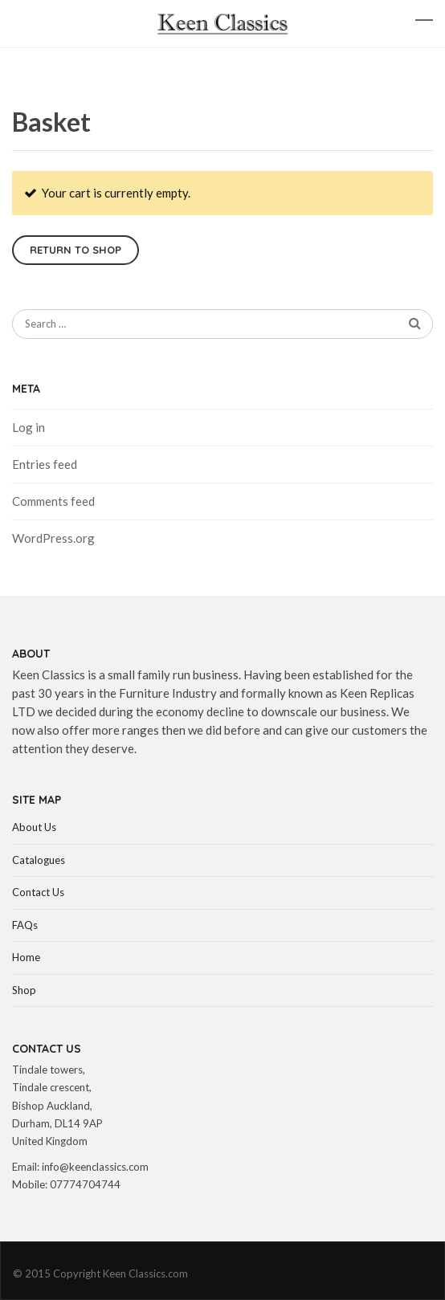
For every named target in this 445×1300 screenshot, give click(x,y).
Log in (28, 427)
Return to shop (75, 249)
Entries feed (44, 464)
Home (26, 957)
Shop (24, 990)
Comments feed (53, 501)
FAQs (25, 925)
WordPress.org (53, 538)
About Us (34, 827)
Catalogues (38, 860)
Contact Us (38, 892)
